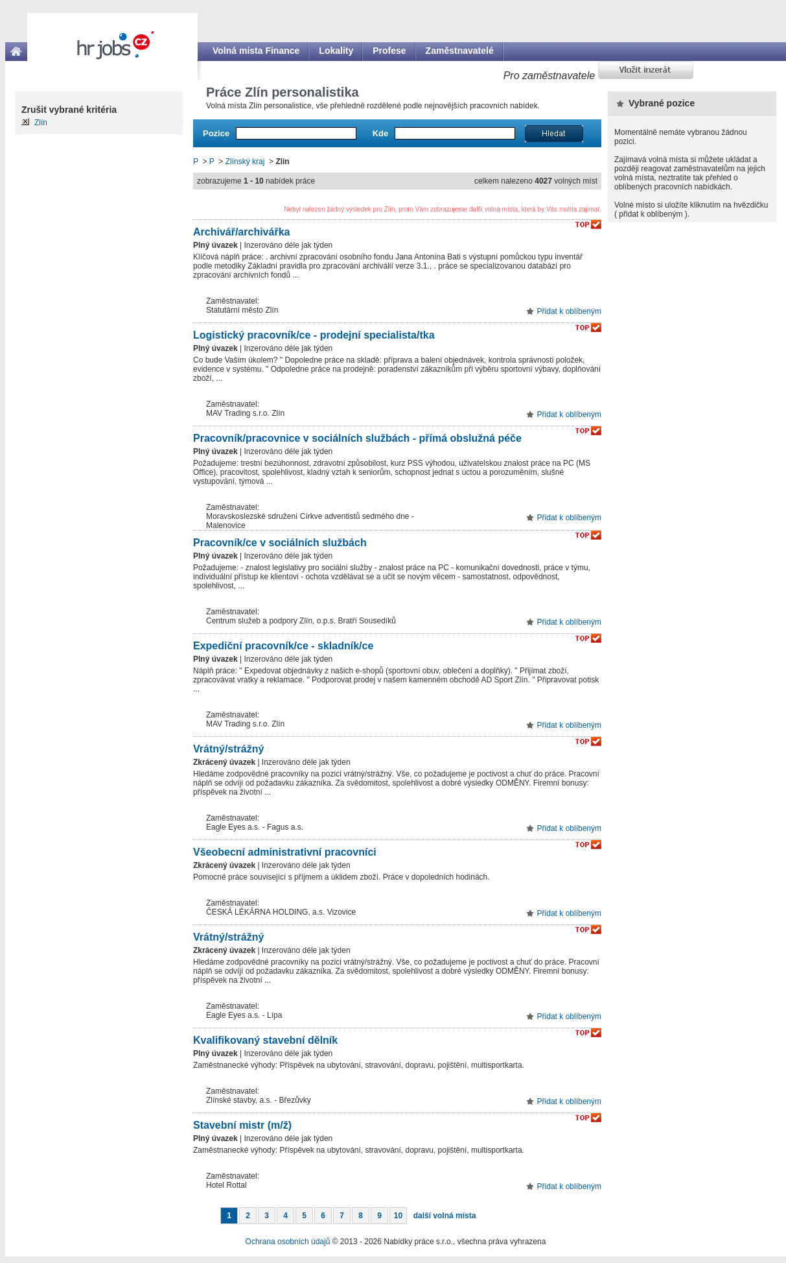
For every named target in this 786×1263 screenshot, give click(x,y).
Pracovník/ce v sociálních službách (280, 542)
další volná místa (444, 1215)
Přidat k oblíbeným (569, 311)
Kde (381, 133)
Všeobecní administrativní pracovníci (284, 852)
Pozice (216, 133)
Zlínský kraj (245, 161)
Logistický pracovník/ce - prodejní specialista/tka (314, 335)
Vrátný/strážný (228, 748)
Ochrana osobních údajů (288, 1241)
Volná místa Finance (256, 50)
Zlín (40, 122)
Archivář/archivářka (241, 231)
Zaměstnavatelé (460, 50)
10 (398, 1215)
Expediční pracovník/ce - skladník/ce (283, 645)
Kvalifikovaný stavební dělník (265, 1040)
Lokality (336, 50)
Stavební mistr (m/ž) (242, 1125)
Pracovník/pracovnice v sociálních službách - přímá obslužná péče (357, 438)
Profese (389, 50)
